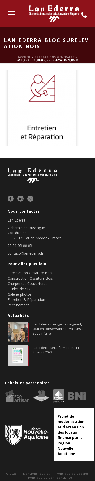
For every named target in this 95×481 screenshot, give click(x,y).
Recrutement (18, 305)
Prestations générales (54, 57)
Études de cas (19, 288)
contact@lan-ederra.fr (25, 253)
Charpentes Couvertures (27, 283)
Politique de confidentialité (50, 477)
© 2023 (11, 473)
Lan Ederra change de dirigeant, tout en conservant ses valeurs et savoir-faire (59, 329)
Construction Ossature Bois (30, 278)
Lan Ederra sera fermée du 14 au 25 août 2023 (58, 349)
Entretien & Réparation (26, 299)
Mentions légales (36, 473)
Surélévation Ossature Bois (30, 272)
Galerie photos (20, 294)
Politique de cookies (72, 473)
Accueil (24, 57)
